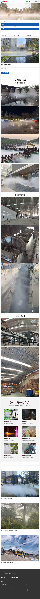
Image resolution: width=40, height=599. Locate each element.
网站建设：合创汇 (36, 597)
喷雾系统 (4, 21)
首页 (1, 21)
